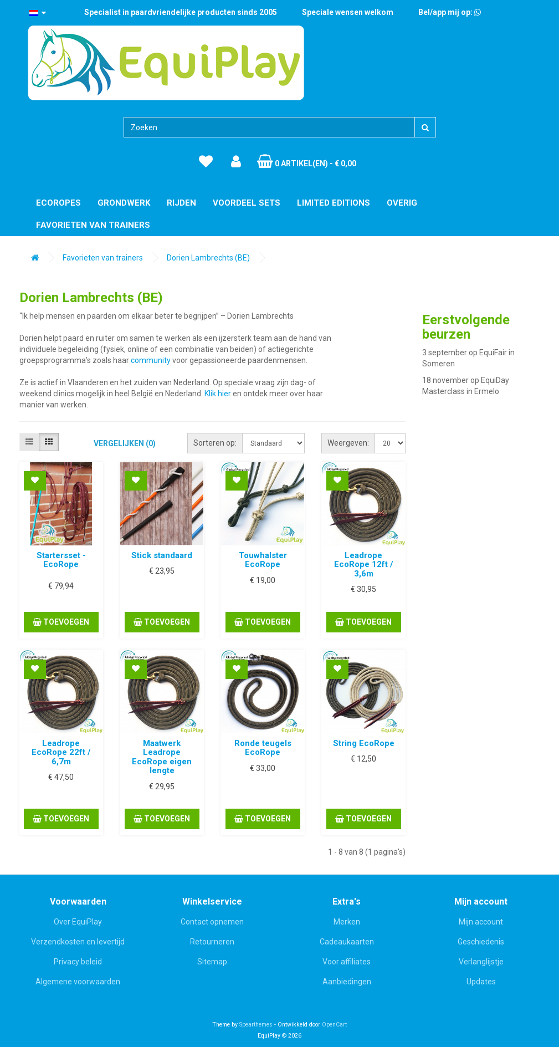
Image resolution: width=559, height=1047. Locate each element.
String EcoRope (363, 743)
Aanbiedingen (346, 981)
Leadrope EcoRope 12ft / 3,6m (363, 564)
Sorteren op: (215, 442)
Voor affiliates (346, 961)
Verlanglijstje (481, 961)
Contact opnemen (212, 921)
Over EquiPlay (78, 921)
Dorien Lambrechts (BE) (208, 257)
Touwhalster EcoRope (263, 560)
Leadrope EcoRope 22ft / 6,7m (61, 752)
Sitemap (212, 961)
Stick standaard (161, 555)
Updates (481, 981)
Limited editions (333, 203)
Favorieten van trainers (93, 225)
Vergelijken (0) (125, 443)
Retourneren (212, 941)
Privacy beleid (78, 961)
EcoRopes (58, 203)
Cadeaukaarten (347, 941)
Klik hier (217, 393)
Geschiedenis (481, 941)
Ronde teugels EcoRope (262, 748)
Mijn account (481, 921)
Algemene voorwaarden (77, 981)
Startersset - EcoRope (61, 560)
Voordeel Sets (246, 203)
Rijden (181, 203)
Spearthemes (256, 1024)
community (151, 360)
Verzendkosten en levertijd (78, 941)
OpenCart (334, 1024)
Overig (402, 203)
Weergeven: (348, 442)
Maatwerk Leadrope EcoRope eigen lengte (162, 757)
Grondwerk (124, 203)
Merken (347, 921)
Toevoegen (61, 621)
